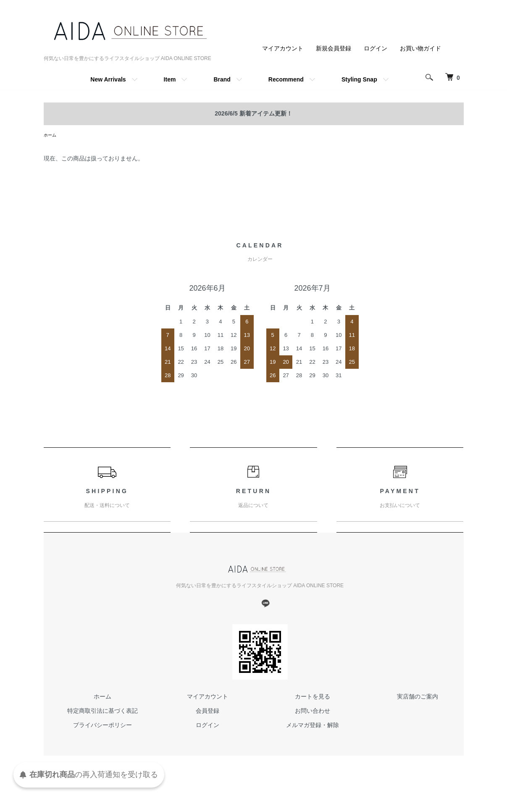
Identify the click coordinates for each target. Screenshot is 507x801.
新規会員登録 (333, 48)
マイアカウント (282, 48)
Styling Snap (359, 79)
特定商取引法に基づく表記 (102, 712)
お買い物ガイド (420, 48)
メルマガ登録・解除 (312, 726)
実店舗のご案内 (417, 697)
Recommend (286, 79)
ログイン (375, 48)
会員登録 (207, 712)
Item (170, 79)
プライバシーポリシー (102, 726)
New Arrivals (108, 79)
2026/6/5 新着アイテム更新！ (253, 113)
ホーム (51, 136)
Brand (221, 79)
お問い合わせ (312, 712)
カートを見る (312, 697)
